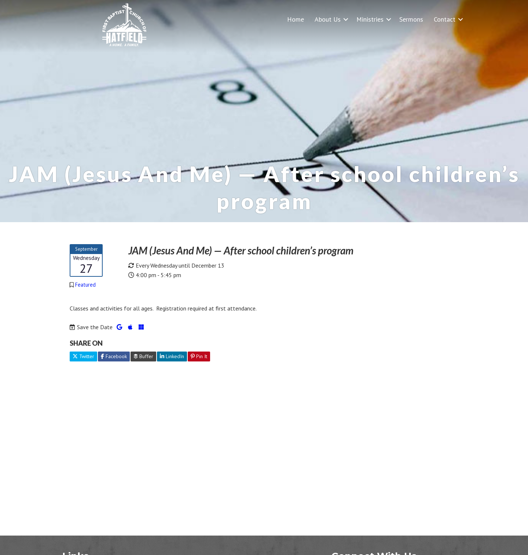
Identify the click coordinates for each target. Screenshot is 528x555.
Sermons (411, 19)
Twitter (83, 356)
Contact (444, 19)
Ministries (370, 19)
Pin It (199, 356)
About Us (328, 19)
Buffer (143, 356)
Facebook (114, 356)
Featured (85, 284)
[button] (346, 19)
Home (295, 19)
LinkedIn (172, 356)
